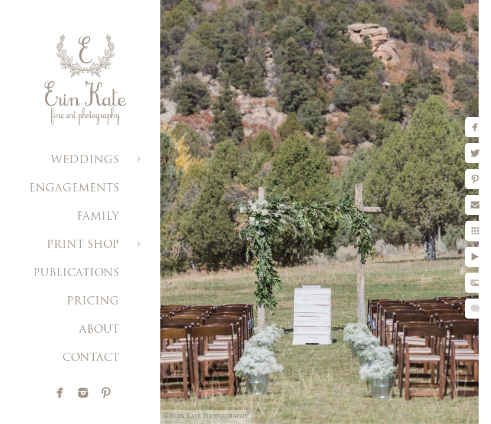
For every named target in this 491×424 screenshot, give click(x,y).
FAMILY (98, 217)
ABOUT (99, 330)
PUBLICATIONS (76, 273)
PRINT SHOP (83, 245)
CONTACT (90, 358)
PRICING (93, 301)
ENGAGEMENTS (74, 188)
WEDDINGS (85, 160)
